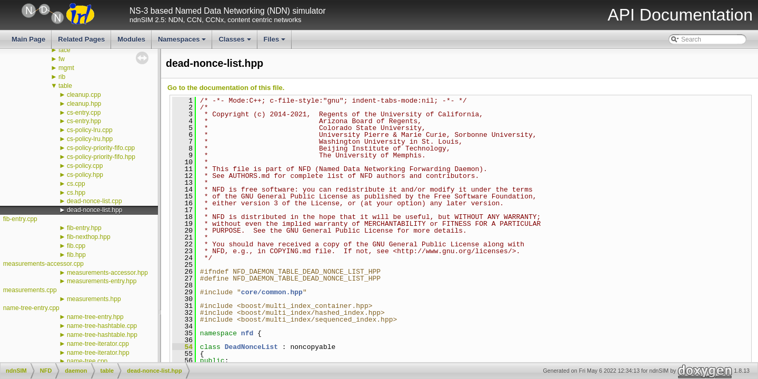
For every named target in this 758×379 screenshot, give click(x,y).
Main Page (28, 39)
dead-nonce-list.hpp (94, 210)
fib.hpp (76, 254)
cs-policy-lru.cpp (90, 130)
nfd (247, 333)
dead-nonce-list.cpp (94, 201)
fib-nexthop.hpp (89, 237)
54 (182, 347)
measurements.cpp (30, 290)
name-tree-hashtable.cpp (102, 326)
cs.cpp (76, 183)
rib (61, 77)
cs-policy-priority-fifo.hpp (101, 157)
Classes (235, 42)
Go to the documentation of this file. (225, 88)
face (64, 50)
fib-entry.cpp (20, 219)
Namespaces (183, 42)
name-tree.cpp (87, 361)
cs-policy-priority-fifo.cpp (101, 148)
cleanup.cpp (84, 94)
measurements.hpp (94, 299)
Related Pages (81, 39)
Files (275, 42)
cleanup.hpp (84, 103)
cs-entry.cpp (84, 112)
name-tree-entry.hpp (95, 317)
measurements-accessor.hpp (107, 272)
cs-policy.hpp (85, 174)
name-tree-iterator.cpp (98, 343)
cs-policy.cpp (85, 165)
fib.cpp (76, 246)
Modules (131, 39)
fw (61, 59)
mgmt (66, 68)
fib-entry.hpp (84, 228)
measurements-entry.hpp (102, 281)
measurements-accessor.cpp (43, 263)
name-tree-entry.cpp (31, 308)
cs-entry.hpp (84, 121)
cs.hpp (76, 192)
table (65, 85)
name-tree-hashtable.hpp (102, 334)
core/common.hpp (272, 292)
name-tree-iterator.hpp (98, 352)
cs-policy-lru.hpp (90, 139)
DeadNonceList (251, 347)
